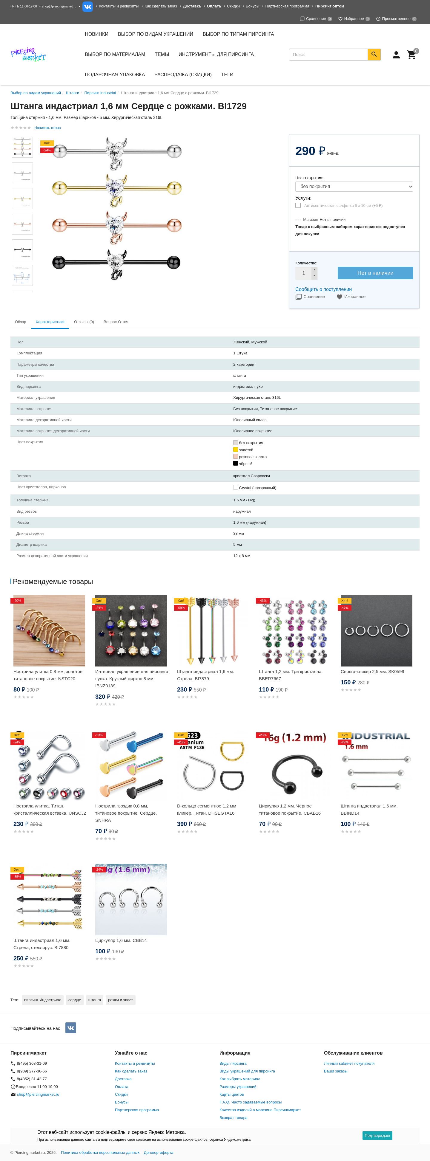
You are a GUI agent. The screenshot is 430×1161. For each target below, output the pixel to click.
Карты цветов (231, 1094)
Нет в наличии (375, 273)
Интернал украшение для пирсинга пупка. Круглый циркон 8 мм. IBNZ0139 (131, 678)
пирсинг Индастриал (42, 1000)
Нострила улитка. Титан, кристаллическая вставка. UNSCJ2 (49, 809)
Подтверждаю (377, 1135)
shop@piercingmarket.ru (59, 6)
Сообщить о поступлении (323, 289)
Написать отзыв (47, 128)
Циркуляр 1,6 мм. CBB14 (121, 940)
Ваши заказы (336, 1071)
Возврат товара (233, 1117)
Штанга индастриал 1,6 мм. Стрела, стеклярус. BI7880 (41, 944)
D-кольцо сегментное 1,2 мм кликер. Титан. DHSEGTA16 (206, 809)
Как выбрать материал (239, 1079)
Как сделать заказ (161, 6)
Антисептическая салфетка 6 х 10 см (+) (343, 205)
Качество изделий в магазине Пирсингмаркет (260, 1110)
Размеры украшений (238, 1086)
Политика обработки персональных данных (100, 1152)
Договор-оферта (158, 1152)
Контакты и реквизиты (119, 6)
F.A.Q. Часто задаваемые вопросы (250, 1102)
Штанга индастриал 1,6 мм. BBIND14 (369, 809)
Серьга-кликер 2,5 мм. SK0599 (372, 671)
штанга (94, 1000)
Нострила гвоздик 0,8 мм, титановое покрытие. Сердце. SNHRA (126, 813)
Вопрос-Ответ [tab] (116, 322)
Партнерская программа (287, 6)
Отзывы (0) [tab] (84, 322)
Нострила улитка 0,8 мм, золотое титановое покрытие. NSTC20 (47, 675)
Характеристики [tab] (50, 322)
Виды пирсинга (233, 1063)
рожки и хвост (120, 1000)
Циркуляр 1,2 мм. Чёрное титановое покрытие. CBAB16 (290, 809)
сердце (74, 1000)
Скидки (233, 6)
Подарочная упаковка (115, 74)
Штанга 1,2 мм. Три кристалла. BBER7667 (291, 675)
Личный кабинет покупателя (349, 1063)
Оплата (121, 1086)
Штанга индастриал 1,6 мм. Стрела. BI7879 (205, 675)
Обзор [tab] (20, 322)
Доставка (123, 1079)
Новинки (96, 34)
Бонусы (252, 6)
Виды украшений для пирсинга (247, 1071)
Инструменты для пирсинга (216, 54)
